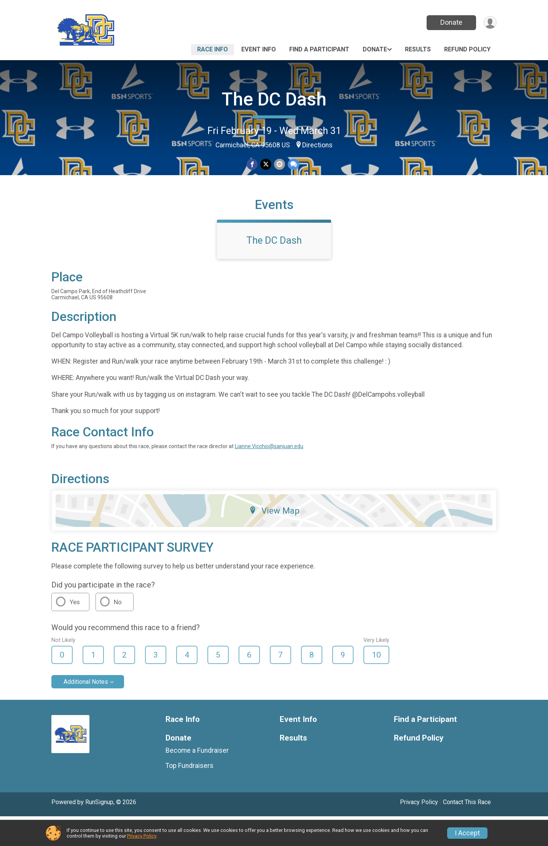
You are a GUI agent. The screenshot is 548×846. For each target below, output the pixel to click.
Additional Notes (86, 711)
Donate (450, 22)
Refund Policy (467, 49)
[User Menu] (490, 23)
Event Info (258, 49)
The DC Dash (274, 99)
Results (418, 49)
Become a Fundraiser (197, 780)
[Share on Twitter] (265, 164)
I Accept (467, 833)
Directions (317, 145)
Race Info (212, 49)
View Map (274, 541)
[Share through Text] (293, 164)
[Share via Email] (279, 164)
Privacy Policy (141, 836)
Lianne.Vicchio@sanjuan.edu (269, 476)
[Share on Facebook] (252, 164)
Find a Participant (319, 49)
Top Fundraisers (189, 795)
